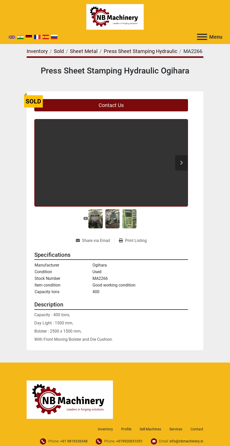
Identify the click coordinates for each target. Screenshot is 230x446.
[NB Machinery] (70, 399)
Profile (126, 429)
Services (175, 429)
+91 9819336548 (74, 441)
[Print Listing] (133, 240)
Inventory (105, 429)
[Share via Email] (95, 240)
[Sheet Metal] (84, 51)
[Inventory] (37, 51)
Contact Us (111, 105)
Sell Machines (150, 429)
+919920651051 (129, 441)
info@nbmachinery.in (186, 441)
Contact (197, 429)
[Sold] (59, 51)
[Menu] (202, 37)
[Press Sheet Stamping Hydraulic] (140, 51)
